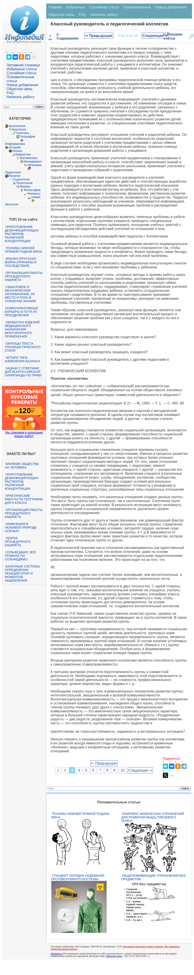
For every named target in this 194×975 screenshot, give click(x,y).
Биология (19, 129)
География (27, 136)
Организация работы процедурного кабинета (23, 276)
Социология (21, 179)
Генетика (22, 133)
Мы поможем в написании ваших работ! (24, 434)
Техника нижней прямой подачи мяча (80, 815)
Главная (55, 7)
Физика (25, 186)
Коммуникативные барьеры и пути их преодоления (21, 311)
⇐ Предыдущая (98, 36)
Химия (35, 197)
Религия (14, 176)
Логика (17, 151)
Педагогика (13, 172)
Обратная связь (20, 89)
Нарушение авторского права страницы (143, 946)
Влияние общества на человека (22, 465)
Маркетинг (23, 154)
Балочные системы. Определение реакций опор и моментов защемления (23, 573)
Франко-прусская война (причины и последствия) (20, 262)
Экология (11, 204)
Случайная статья (21, 73)
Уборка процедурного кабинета (18, 541)
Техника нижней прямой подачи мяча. (24, 249)
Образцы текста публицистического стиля (22, 347)
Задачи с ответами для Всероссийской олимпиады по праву (23, 371)
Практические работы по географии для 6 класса (24, 499)
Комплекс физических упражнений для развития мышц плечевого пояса (152, 817)
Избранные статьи (22, 69)
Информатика (15, 144)
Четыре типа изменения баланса (22, 359)
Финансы (33, 193)
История (15, 147)
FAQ (10, 93)
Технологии (24, 183)
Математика (28, 158)
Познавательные (137, 7)
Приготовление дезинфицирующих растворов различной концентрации (22, 234)
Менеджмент (33, 161)
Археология (17, 126)
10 (123, 770)
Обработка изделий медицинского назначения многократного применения (22, 329)
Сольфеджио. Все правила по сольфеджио (20, 555)
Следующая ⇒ (154, 36)
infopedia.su (57, 953)
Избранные (75, 7)
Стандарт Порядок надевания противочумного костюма (77, 877)
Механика (34, 165)
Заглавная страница (23, 65)
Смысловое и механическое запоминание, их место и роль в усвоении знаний (20, 294)
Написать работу (21, 97)
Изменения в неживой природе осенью (21, 527)
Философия (32, 190)
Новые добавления (22, 85)
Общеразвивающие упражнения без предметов (153, 877)
